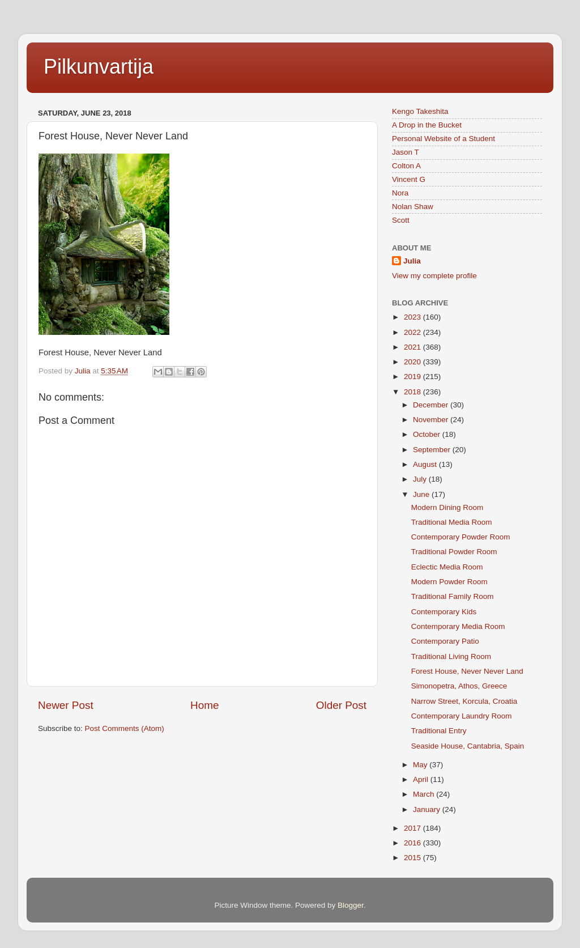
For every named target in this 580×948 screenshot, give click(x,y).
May (421, 764)
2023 (413, 317)
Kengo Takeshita (420, 111)
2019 (413, 376)
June (422, 494)
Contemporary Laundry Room (461, 716)
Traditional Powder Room (454, 551)
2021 (413, 347)
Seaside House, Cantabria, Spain (467, 746)
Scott (401, 220)
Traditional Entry (439, 730)
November (431, 419)
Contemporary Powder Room (460, 537)
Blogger (351, 905)
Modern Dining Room (447, 507)
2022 (413, 332)
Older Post (341, 705)
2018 (413, 392)
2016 (413, 843)
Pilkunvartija (98, 66)
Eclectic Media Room (447, 567)
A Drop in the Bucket (427, 125)
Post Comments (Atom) (124, 728)
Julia (412, 261)
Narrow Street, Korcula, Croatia (464, 701)
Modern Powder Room (449, 581)
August (426, 464)
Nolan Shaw (412, 206)
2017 (413, 828)
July (421, 479)
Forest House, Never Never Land (467, 671)
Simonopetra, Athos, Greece (459, 686)
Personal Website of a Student (443, 138)
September (433, 449)
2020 (413, 362)
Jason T (405, 152)
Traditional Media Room (451, 522)
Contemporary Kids (444, 611)
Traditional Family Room (452, 596)
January (427, 809)
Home (204, 705)
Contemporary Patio (445, 641)
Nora (400, 193)
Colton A (406, 165)
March (424, 794)
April (421, 779)
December (431, 405)
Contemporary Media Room (458, 626)
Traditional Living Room (451, 656)
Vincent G (408, 179)
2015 (413, 857)
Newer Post (65, 705)
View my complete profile (434, 275)
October (427, 434)
